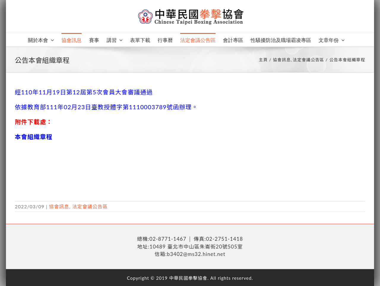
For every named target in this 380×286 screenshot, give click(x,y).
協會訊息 (59, 206)
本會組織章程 (34, 136)
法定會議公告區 (90, 206)
